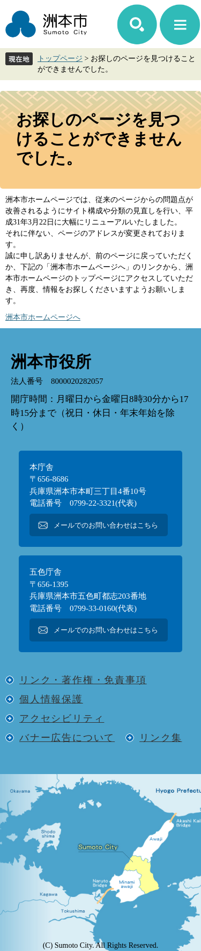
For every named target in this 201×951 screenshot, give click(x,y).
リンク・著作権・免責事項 (83, 680)
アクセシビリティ (61, 718)
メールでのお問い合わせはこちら (106, 525)
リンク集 (160, 737)
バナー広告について (67, 737)
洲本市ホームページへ (42, 317)
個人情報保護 (51, 699)
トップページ (60, 59)
